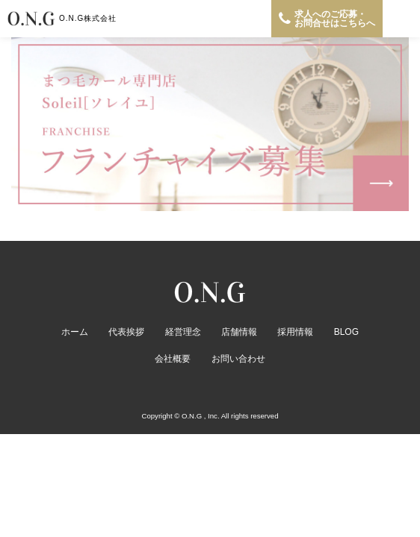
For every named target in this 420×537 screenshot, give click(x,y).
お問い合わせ (238, 358)
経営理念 (183, 331)
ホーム (74, 331)
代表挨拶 (126, 331)
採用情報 (295, 331)
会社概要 (173, 358)
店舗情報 (239, 331)
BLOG (346, 331)
